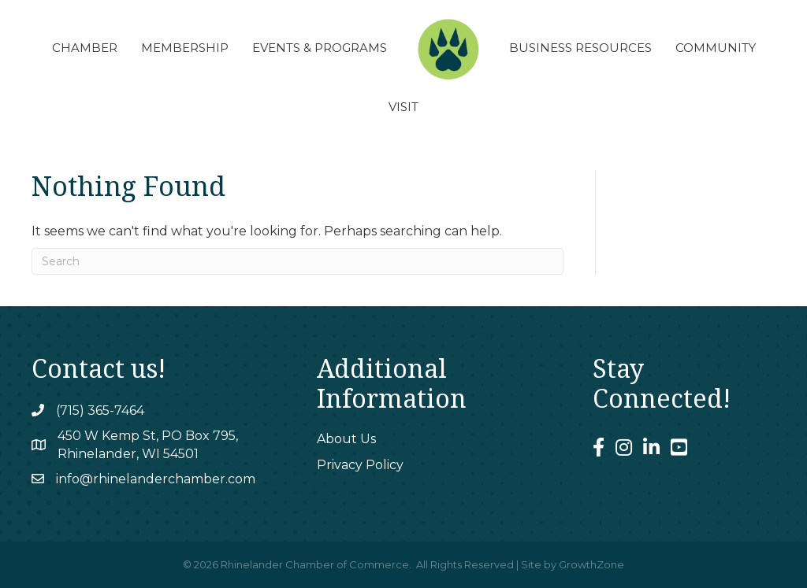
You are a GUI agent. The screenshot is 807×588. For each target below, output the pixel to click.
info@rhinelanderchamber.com (155, 479)
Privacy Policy (360, 464)
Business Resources (580, 47)
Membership (185, 47)
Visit (403, 106)
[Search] (297, 261)
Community (715, 47)
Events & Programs (319, 47)
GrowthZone (591, 564)
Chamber (84, 47)
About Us (346, 438)
